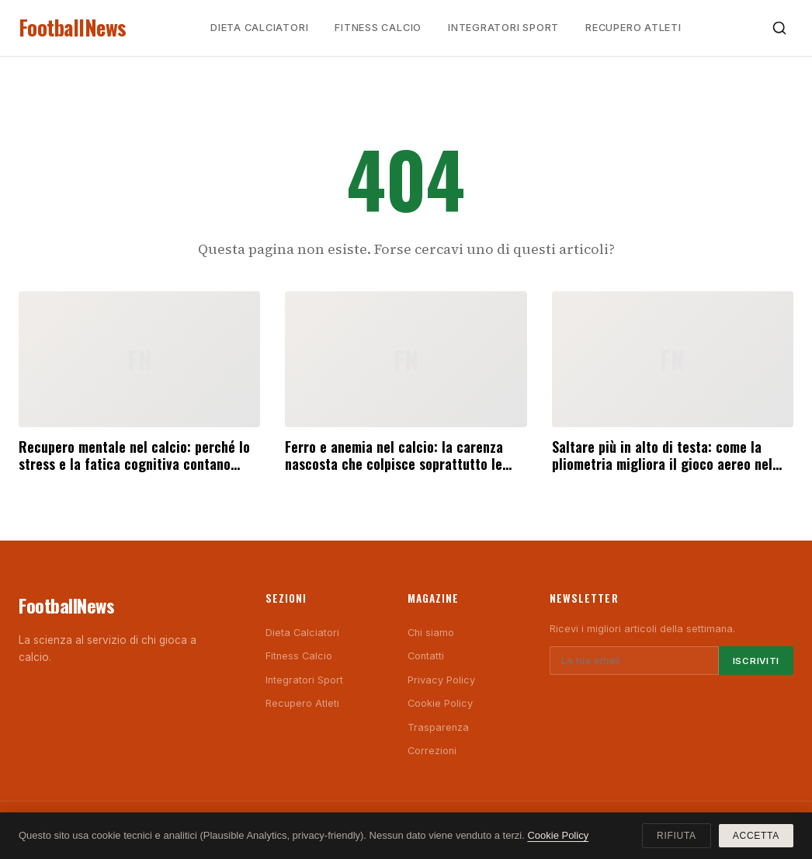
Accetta (756, 835)
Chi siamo (431, 632)
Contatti (426, 656)
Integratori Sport (503, 27)
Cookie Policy (440, 703)
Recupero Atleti (633, 27)
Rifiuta (676, 835)
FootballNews (73, 27)
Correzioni (432, 750)
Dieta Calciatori (259, 27)
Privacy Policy (441, 680)
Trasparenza (438, 727)
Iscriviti (756, 661)
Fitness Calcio (378, 27)
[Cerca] (779, 28)
